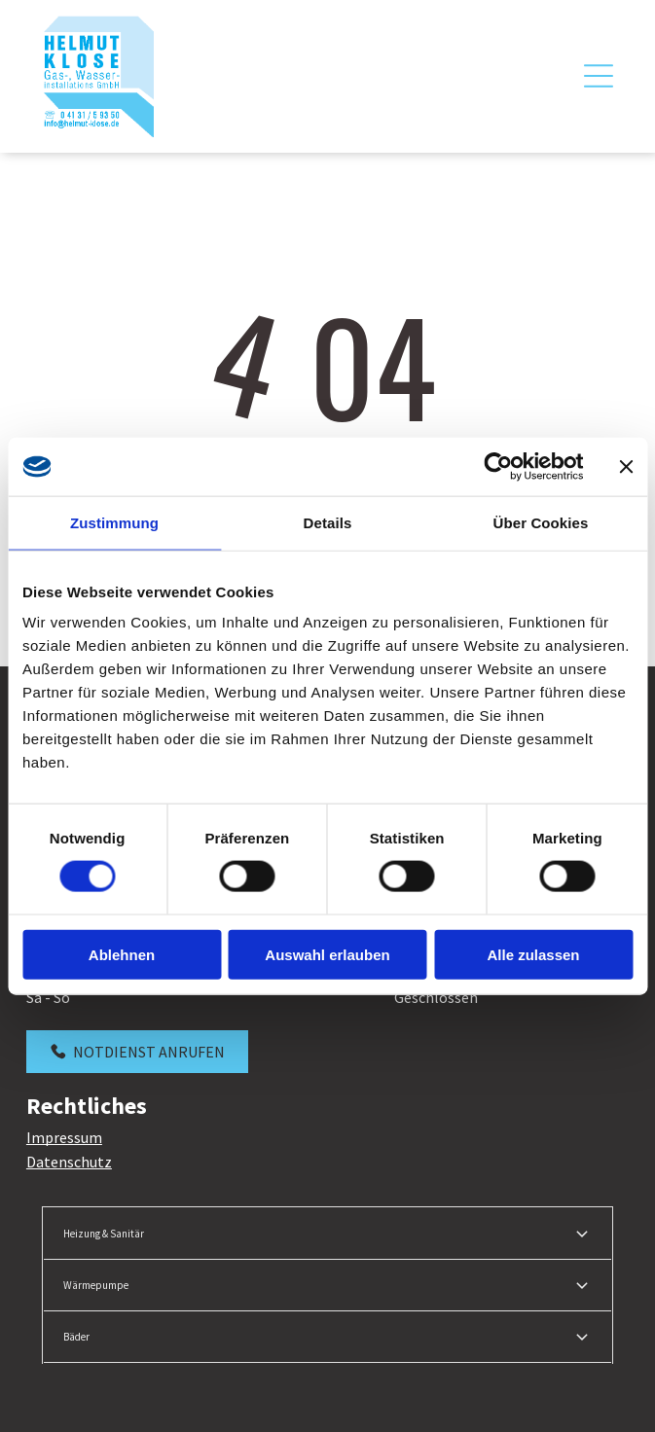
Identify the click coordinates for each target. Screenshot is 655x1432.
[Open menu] (598, 75)
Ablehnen (122, 954)
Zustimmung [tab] (114, 522)
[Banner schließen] (626, 466)
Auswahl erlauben (327, 954)
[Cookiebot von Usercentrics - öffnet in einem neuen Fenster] (498, 466)
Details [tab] (328, 522)
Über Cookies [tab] (541, 522)
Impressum (64, 1137)
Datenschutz (69, 1161)
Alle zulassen (533, 954)
